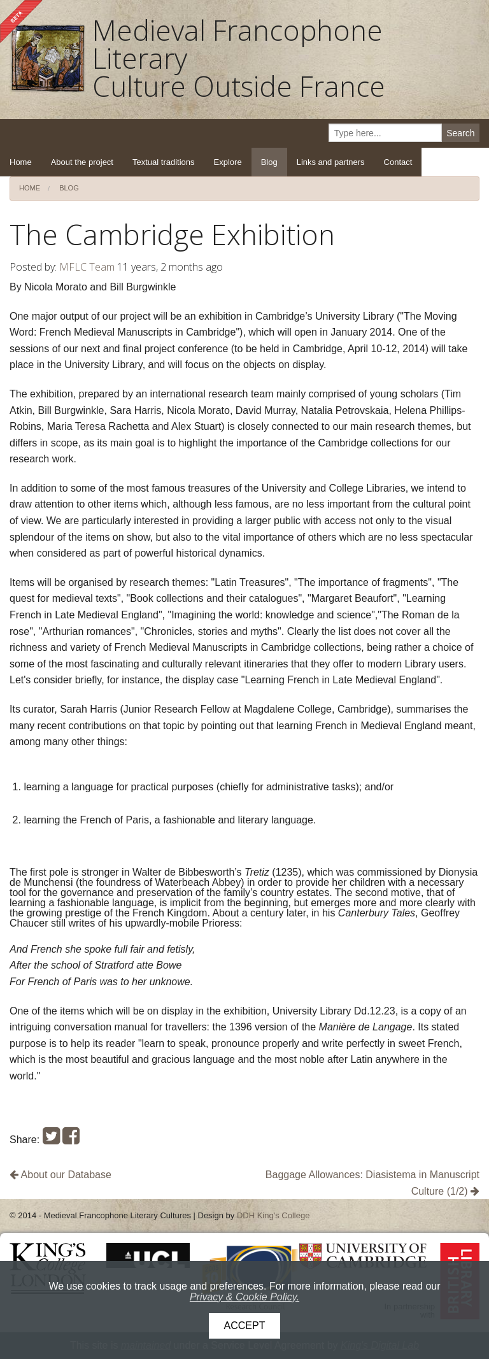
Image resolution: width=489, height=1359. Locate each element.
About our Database (60, 1174)
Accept (245, 1325)
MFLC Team (87, 267)
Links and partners (331, 162)
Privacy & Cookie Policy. (244, 1296)
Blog (269, 162)
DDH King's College (273, 1215)
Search (460, 133)
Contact (398, 162)
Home (21, 162)
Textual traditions (163, 162)
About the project (82, 162)
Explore (228, 162)
